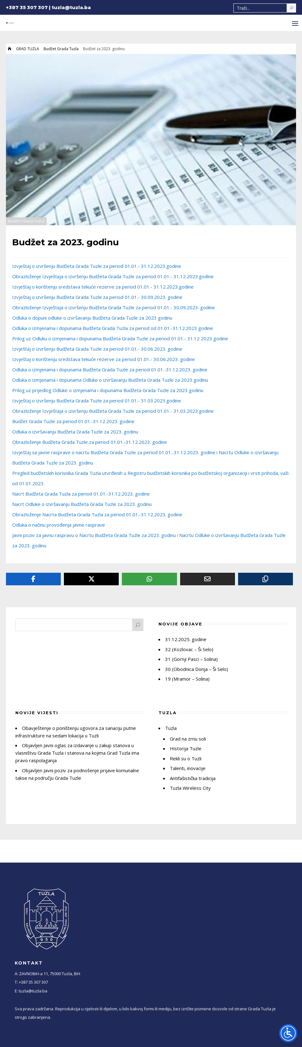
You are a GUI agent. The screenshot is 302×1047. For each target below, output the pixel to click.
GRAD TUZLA (27, 48)
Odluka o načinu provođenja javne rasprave (58, 525)
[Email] (207, 579)
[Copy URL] (265, 579)
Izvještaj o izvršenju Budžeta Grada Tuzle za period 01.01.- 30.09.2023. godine (97, 297)
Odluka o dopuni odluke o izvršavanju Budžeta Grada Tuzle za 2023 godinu (92, 318)
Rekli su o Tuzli (185, 758)
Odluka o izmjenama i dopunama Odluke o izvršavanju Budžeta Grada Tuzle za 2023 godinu (110, 380)
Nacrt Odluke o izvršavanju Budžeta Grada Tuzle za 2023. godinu (82, 504)
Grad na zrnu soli (188, 739)
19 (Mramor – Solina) (187, 679)
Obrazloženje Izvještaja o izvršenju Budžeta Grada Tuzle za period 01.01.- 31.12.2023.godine (113, 276)
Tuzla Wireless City (190, 788)
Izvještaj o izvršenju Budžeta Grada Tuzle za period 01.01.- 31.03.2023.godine (96, 400)
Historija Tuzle (185, 748)
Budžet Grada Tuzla (61, 48)
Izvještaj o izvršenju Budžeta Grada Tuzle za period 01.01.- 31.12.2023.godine (96, 266)
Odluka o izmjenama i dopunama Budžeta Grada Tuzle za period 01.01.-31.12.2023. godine (109, 369)
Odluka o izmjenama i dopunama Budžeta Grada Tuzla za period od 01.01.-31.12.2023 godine (112, 328)
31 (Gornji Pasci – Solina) (191, 659)
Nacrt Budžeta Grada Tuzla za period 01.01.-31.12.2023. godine (81, 494)
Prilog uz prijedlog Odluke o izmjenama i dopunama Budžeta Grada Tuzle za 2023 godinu (107, 390)
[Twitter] (91, 579)
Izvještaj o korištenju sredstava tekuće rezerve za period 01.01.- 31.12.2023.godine (103, 287)
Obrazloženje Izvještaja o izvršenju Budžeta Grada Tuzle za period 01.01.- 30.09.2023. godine (113, 307)
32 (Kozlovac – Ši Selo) (189, 649)
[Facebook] (33, 579)
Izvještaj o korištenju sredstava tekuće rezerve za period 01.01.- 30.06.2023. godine (103, 359)
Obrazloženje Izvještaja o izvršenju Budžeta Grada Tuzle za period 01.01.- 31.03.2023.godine (113, 411)
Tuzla (171, 728)
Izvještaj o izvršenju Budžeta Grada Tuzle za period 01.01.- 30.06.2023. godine (97, 349)
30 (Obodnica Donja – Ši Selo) (196, 669)
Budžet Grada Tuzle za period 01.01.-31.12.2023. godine (73, 421)
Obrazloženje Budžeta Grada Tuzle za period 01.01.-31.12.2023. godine (89, 442)
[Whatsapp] (149, 579)
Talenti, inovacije (188, 768)
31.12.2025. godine (185, 639)
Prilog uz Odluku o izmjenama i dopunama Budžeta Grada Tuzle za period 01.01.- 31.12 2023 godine (120, 338)
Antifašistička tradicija (193, 778)
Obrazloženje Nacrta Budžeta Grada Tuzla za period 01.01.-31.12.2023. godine (97, 514)
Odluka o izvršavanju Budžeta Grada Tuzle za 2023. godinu (75, 431)
